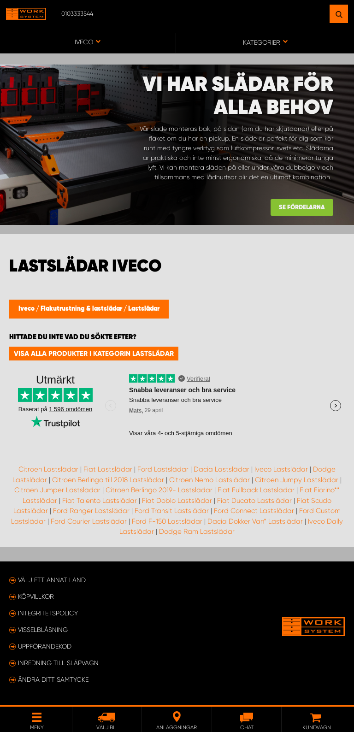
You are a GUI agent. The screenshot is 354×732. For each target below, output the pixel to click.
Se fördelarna (302, 208)
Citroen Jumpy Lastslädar (296, 480)
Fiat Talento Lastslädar (99, 500)
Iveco (27, 309)
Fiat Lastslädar (107, 469)
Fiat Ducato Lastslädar (254, 500)
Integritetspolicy (48, 613)
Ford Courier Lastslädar (89, 521)
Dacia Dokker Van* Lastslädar (255, 521)
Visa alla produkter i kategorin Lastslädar (94, 353)
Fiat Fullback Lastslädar (256, 490)
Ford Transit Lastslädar (172, 511)
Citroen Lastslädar (48, 469)
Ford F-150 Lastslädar (167, 521)
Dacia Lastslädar (221, 469)
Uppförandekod (44, 646)
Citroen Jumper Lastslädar (57, 490)
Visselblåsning (43, 629)
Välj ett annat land (52, 580)
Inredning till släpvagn (58, 663)
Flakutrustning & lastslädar (82, 309)
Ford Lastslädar (163, 469)
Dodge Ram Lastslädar (197, 531)
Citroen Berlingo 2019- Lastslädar (159, 490)
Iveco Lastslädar (281, 469)
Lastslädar (143, 309)
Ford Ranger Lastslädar (91, 511)
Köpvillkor (36, 596)
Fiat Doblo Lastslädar (177, 500)
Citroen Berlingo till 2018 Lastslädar (108, 480)
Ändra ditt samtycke (53, 679)
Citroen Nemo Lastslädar (209, 480)
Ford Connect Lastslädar (254, 511)
